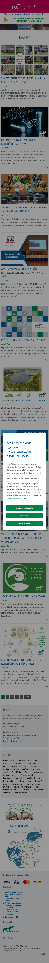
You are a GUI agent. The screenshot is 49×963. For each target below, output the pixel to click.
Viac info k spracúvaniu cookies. (17, 498)
